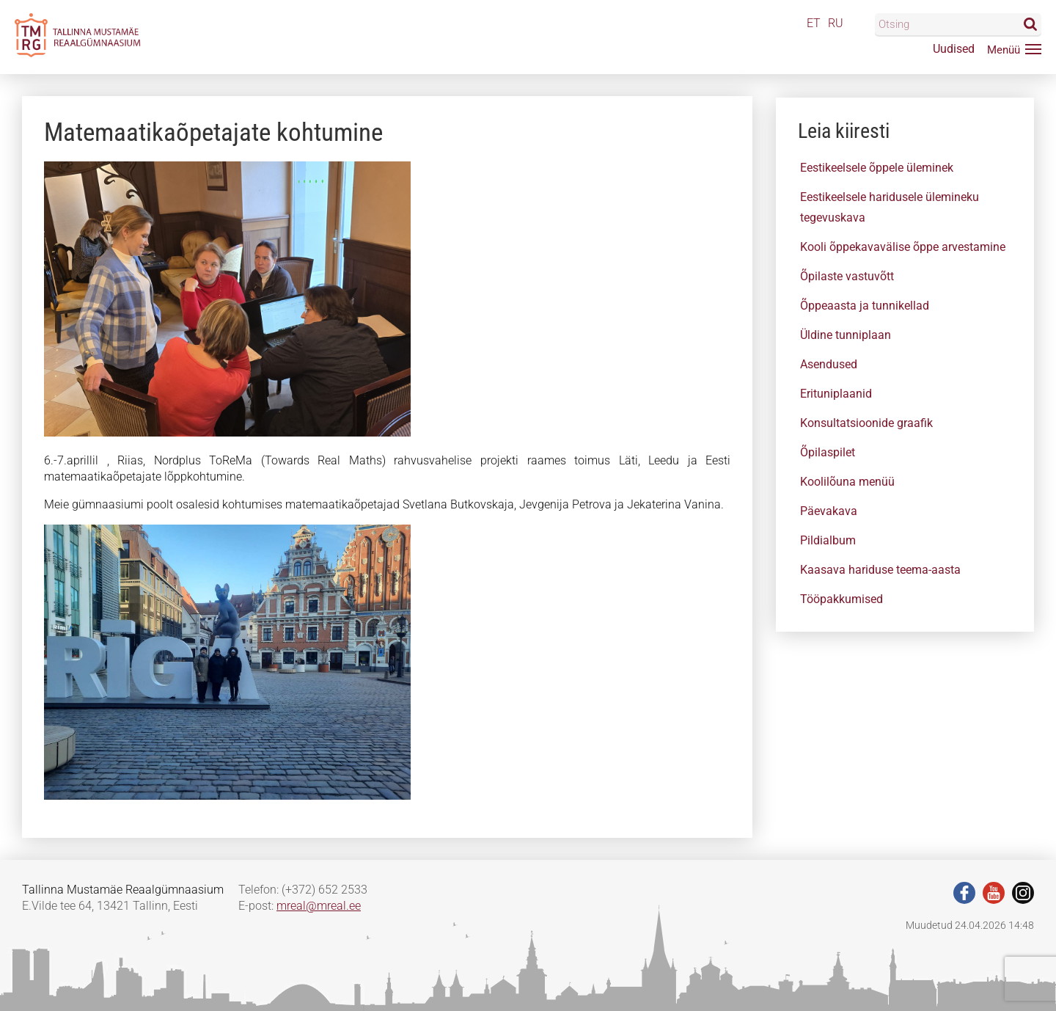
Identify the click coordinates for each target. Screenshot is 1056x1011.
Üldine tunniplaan (845, 335)
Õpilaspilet (827, 452)
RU (835, 23)
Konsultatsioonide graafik (866, 423)
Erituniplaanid (836, 394)
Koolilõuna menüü (847, 482)
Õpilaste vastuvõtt (847, 276)
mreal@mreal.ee (318, 906)
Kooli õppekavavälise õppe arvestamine (902, 247)
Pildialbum (828, 540)
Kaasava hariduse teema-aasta (880, 570)
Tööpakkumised (841, 599)
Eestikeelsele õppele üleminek (876, 168)
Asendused (828, 364)
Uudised (954, 49)
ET (814, 23)
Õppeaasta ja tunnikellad (864, 306)
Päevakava (828, 511)
